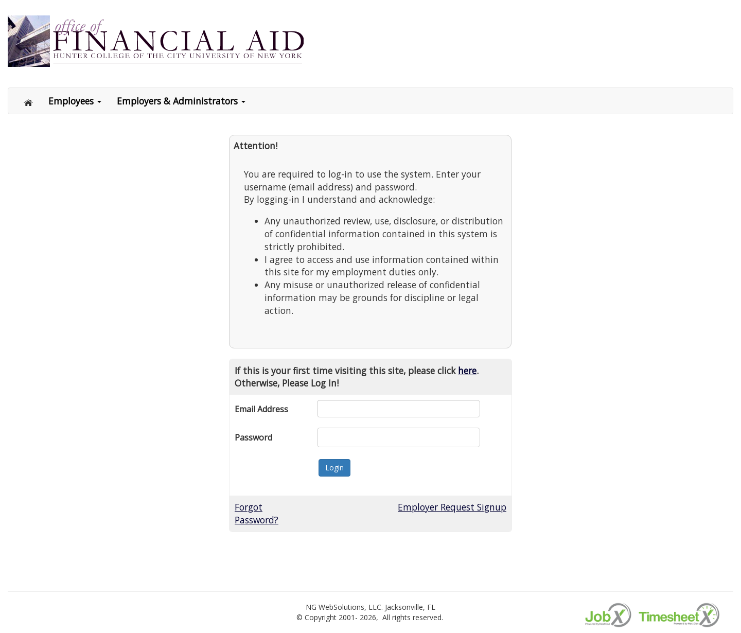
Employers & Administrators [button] (181, 101)
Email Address (261, 409)
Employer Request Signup (452, 507)
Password (253, 437)
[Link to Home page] (29, 40)
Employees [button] (74, 101)
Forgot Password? (256, 513)
